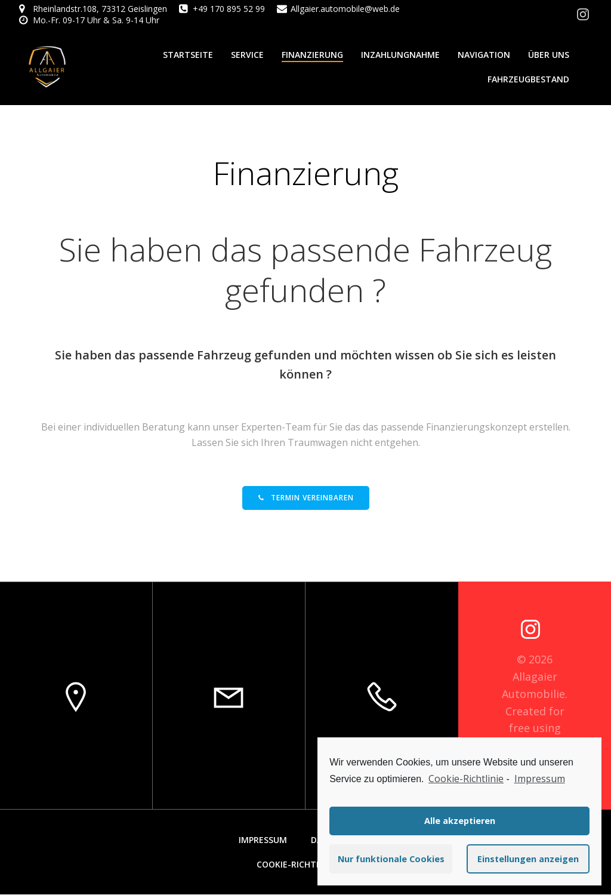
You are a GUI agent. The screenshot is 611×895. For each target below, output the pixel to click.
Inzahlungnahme (400, 54)
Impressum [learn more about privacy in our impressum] (539, 778)
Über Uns (548, 54)
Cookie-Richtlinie (466, 778)
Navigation (484, 54)
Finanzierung (312, 54)
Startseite (188, 54)
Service (247, 54)
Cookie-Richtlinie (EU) (306, 865)
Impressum (263, 840)
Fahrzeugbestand (528, 79)
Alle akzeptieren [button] (459, 820)
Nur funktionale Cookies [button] (391, 859)
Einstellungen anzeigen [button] (528, 859)
